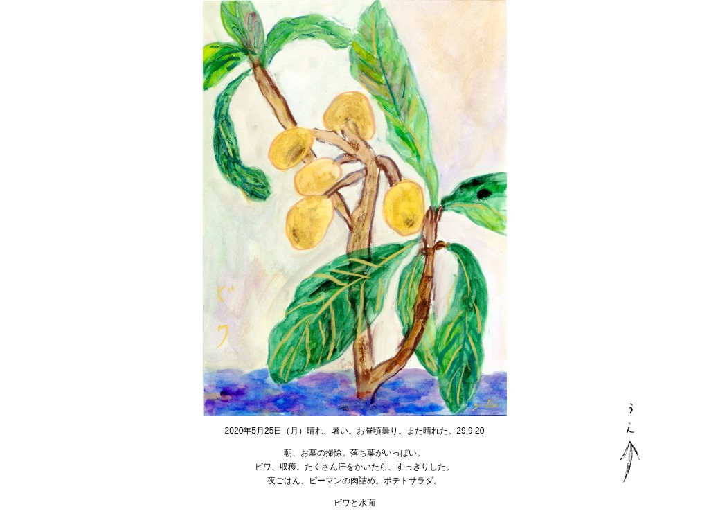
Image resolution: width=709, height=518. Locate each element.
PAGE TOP (630, 442)
